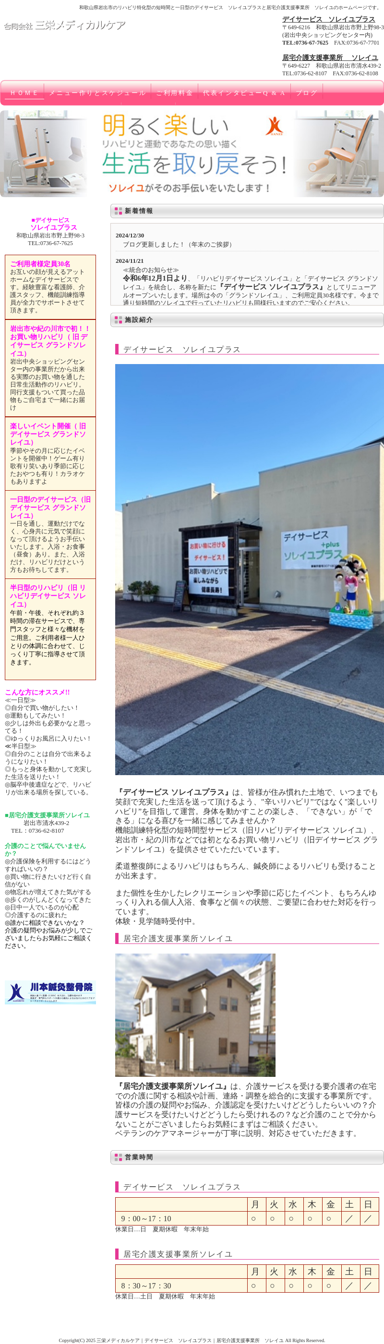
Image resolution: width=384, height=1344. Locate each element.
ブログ (307, 92)
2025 (91, 1340)
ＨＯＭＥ (24, 92)
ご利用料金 (174, 92)
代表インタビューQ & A (244, 92)
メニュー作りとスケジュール (97, 92)
